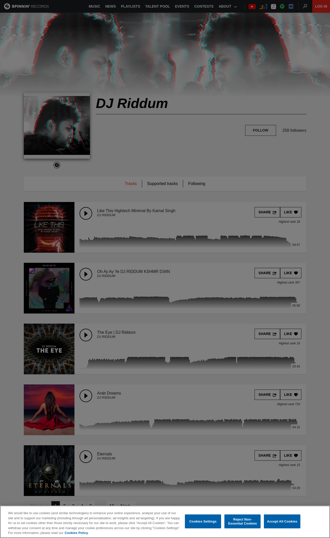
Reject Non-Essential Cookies (242, 522)
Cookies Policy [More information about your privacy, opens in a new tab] (76, 533)
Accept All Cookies (282, 521)
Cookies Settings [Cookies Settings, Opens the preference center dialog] (203, 521)
